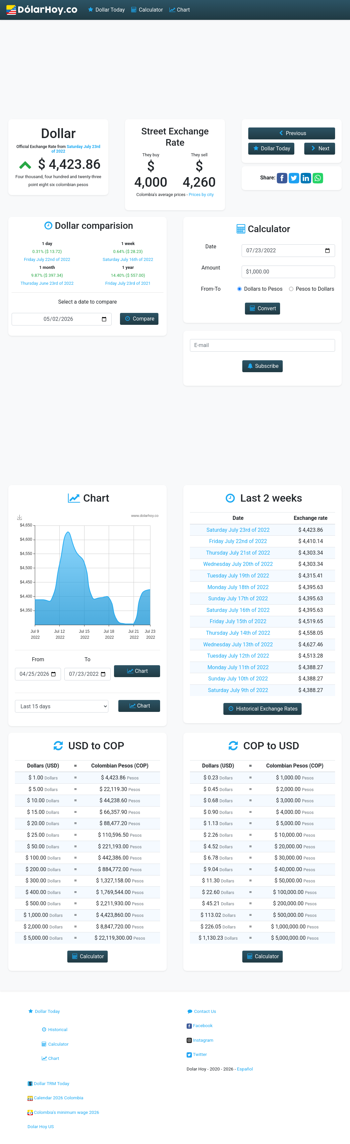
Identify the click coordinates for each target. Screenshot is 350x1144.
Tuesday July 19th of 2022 (238, 575)
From (38, 659)
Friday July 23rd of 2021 (128, 283)
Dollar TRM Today (48, 1083)
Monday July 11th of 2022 (238, 667)
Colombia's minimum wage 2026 (63, 1112)
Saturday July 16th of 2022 (128, 259)
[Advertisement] (175, 69)
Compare (139, 319)
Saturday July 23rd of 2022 (238, 530)
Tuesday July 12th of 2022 (238, 656)
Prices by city (201, 194)
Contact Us (201, 1011)
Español (245, 1068)
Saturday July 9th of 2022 (238, 690)
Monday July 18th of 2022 (238, 587)
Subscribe (262, 366)
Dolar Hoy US (41, 1126)
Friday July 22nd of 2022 (47, 259)
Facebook (199, 1025)
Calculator (146, 10)
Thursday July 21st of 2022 (238, 553)
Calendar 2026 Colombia (56, 1097)
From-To (210, 289)
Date (210, 246)
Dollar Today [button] (271, 148)
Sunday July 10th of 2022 (238, 678)
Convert (262, 308)
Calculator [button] (87, 956)
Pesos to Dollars (315, 289)
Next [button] (319, 148)
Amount (211, 268)
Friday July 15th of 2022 (238, 621)
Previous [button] (291, 133)
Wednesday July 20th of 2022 (238, 564)
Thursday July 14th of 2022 (238, 633)
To (87, 659)
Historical (54, 1029)
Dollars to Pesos (263, 289)
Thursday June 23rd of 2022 (47, 283)
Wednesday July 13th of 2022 (238, 644)
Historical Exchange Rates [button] (262, 709)
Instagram (200, 1040)
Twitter (197, 1054)
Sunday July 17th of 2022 (238, 598)
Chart (179, 10)
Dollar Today (106, 10)
